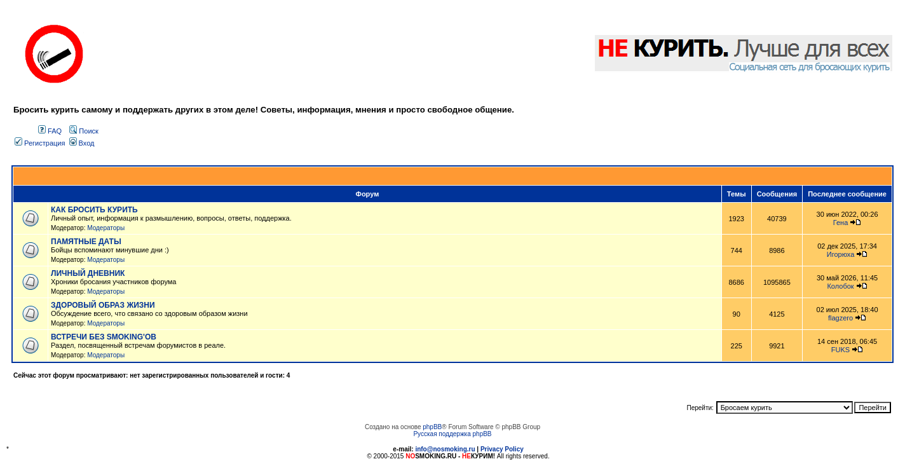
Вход (82, 143)
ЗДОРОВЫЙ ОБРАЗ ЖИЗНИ (103, 305)
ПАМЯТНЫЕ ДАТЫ (86, 241)
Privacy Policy (502, 449)
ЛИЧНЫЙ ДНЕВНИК (88, 273)
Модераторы (106, 227)
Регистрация (40, 143)
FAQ (50, 131)
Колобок (840, 286)
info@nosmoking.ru (445, 449)
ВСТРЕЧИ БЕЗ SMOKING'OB (103, 336)
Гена (840, 222)
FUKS (840, 349)
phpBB (432, 426)
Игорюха (841, 254)
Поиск (84, 131)
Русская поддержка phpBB (452, 433)
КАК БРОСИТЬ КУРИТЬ (94, 209)
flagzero (840, 318)
